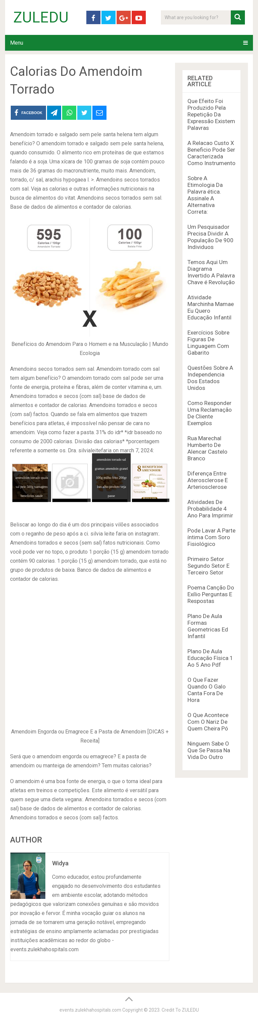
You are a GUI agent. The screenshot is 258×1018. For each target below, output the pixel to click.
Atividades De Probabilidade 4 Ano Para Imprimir (210, 509)
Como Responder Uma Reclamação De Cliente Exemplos (209, 413)
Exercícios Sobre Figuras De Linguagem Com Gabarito (208, 342)
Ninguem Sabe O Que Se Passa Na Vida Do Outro (208, 750)
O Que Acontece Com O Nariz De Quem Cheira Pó (207, 722)
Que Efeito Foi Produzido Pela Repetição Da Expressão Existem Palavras (211, 114)
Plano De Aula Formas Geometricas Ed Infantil (207, 626)
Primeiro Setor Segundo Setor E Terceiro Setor (208, 566)
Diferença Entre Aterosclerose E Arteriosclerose (207, 480)
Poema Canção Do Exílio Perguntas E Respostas (210, 594)
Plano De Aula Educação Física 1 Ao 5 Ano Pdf (210, 658)
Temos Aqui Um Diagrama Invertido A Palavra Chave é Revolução (211, 272)
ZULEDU (41, 17)
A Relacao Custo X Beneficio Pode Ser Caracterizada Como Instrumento (211, 153)
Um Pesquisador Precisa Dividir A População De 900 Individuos (210, 236)
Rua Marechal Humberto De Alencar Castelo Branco (207, 448)
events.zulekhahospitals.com (90, 1010)
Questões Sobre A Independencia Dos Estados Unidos (210, 377)
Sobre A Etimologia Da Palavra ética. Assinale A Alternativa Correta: (205, 195)
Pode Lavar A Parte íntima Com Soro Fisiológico (211, 537)
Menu (16, 43)
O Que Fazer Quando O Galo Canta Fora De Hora (206, 689)
